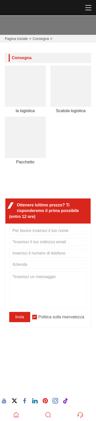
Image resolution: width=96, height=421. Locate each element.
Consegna (41, 39)
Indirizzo (25, 345)
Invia (19, 317)
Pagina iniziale (16, 39)
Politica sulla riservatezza (61, 317)
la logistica (25, 111)
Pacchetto (25, 162)
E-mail (20, 367)
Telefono (26, 383)
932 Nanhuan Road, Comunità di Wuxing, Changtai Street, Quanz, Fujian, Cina (50, 354)
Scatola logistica (71, 111)
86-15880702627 (27, 389)
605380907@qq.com (31, 373)
